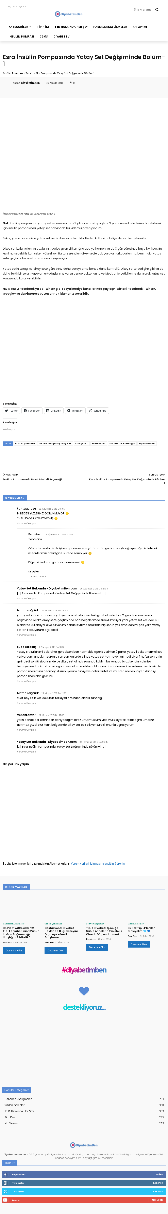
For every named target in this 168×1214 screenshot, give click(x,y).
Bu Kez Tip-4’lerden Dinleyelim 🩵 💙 (141, 929)
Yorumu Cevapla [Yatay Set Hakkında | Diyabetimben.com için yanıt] (26, 751)
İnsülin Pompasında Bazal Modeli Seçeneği (32, 479)
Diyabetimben (30, 82)
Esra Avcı (7, 942)
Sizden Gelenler (136, 923)
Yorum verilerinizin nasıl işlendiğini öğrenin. (98, 863)
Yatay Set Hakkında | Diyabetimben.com (47, 742)
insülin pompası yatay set (55, 443)
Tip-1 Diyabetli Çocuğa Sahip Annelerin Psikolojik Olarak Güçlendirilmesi (104, 931)
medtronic (98, 443)
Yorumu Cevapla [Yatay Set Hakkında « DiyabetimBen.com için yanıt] (26, 598)
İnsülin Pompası (13, 73)
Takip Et (158, 1182)
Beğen (159, 1174)
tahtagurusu (26, 509)
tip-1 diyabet (147, 443)
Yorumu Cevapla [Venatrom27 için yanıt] (26, 729)
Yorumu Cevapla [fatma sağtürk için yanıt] (26, 635)
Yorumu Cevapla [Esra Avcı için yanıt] (37, 576)
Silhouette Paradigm (122, 443)
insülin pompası (25, 443)
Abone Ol (157, 1199)
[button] (148, 9)
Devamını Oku (14, 950)
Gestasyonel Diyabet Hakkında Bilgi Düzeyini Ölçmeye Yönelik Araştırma (61, 932)
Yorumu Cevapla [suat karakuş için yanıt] (26, 681)
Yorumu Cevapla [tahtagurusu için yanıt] (26, 523)
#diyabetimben (84, 970)
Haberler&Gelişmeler (13, 923)
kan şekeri (81, 443)
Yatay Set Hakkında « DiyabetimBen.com (47, 588)
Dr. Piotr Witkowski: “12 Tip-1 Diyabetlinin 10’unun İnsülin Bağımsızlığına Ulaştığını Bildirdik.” (21, 932)
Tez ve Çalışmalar (53, 923)
